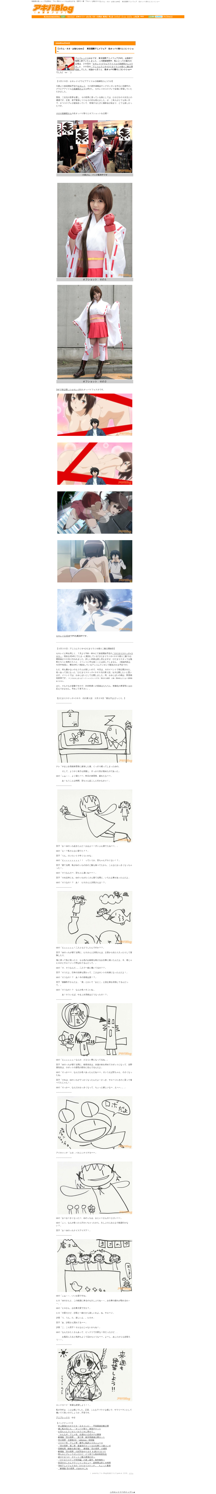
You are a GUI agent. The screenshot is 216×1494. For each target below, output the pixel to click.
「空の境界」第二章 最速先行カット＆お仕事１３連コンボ (84, 1446)
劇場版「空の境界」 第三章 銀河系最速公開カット (81, 1437)
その (58, 113)
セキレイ (81, 86)
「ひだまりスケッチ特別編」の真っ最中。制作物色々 (81, 1460)
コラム (131, 1473)
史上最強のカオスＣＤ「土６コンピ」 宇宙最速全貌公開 (83, 1426)
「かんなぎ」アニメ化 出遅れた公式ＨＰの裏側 (79, 1434)
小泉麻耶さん (77, 89)
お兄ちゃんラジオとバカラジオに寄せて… (76, 1431)
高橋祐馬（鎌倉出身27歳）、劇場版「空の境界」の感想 (82, 1448)
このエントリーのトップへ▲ (122, 1492)
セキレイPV (76, 389)
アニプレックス (82, 58)
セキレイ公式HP (63, 636)
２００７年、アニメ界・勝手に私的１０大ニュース (80, 1443)
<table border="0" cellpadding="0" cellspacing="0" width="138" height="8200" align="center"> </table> (42, 636)
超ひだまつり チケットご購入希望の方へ (76, 1457)
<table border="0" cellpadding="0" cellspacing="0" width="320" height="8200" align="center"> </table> (161, 636)
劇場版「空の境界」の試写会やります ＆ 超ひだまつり (82, 1451)
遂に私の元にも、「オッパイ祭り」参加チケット (79, 1429)
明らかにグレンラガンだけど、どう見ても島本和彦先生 (82, 1454)
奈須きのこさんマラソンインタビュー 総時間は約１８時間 (84, 1463)
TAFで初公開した (63, 389)
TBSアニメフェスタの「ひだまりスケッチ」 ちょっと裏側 (84, 1466)
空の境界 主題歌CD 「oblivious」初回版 (76, 1440)
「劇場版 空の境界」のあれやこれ (73, 1468)
